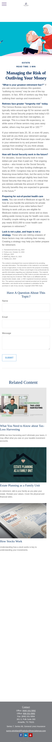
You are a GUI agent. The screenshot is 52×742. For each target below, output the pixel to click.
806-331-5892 (29, 713)
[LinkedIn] (26, 735)
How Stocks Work (11, 541)
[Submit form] (9, 357)
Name (5, 301)
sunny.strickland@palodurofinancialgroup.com (26, 731)
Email (5, 317)
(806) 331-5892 (29, 711)
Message (6, 333)
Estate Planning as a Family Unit (20, 485)
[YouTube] (30, 735)
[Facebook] (21, 735)
